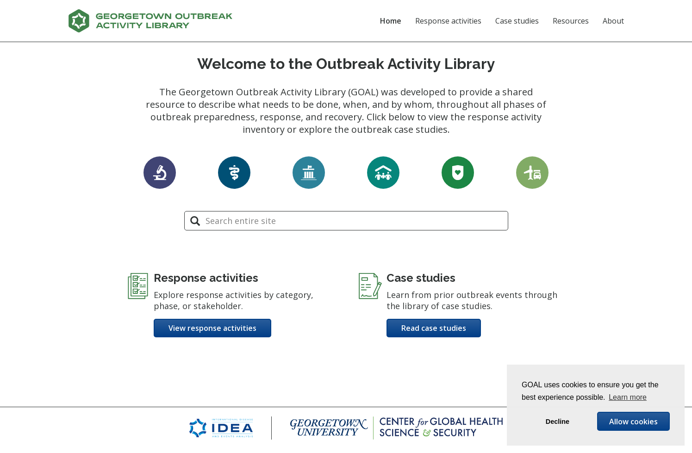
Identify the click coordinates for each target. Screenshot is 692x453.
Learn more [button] (628, 397)
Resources (571, 21)
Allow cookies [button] (633, 421)
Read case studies (433, 328)
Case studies (517, 21)
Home (390, 21)
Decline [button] (557, 421)
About (613, 21)
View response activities (212, 328)
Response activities (448, 21)
